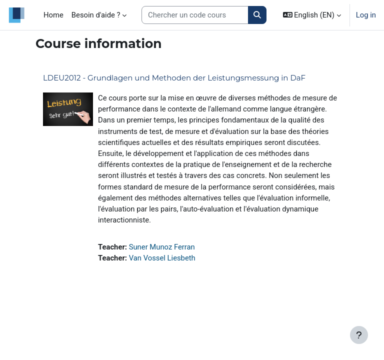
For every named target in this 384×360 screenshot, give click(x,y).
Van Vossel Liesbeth (162, 258)
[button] (312, 15)
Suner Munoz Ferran (162, 247)
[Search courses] (195, 15)
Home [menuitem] (54, 15)
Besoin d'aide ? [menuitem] (96, 15)
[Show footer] (359, 335)
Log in (366, 15)
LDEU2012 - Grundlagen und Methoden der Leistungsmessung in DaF (174, 77)
